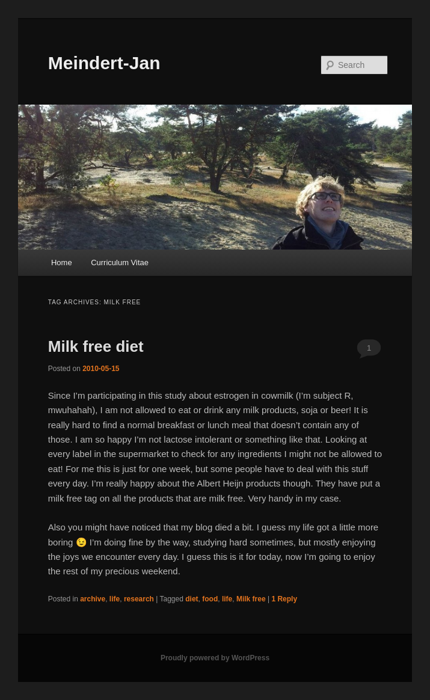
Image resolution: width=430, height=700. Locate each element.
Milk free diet (96, 346)
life (114, 599)
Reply (284, 599)
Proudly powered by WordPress (215, 658)
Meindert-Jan (104, 63)
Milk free (251, 599)
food (210, 599)
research (139, 599)
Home (61, 262)
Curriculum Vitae (120, 262)
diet (191, 599)
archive (92, 599)
